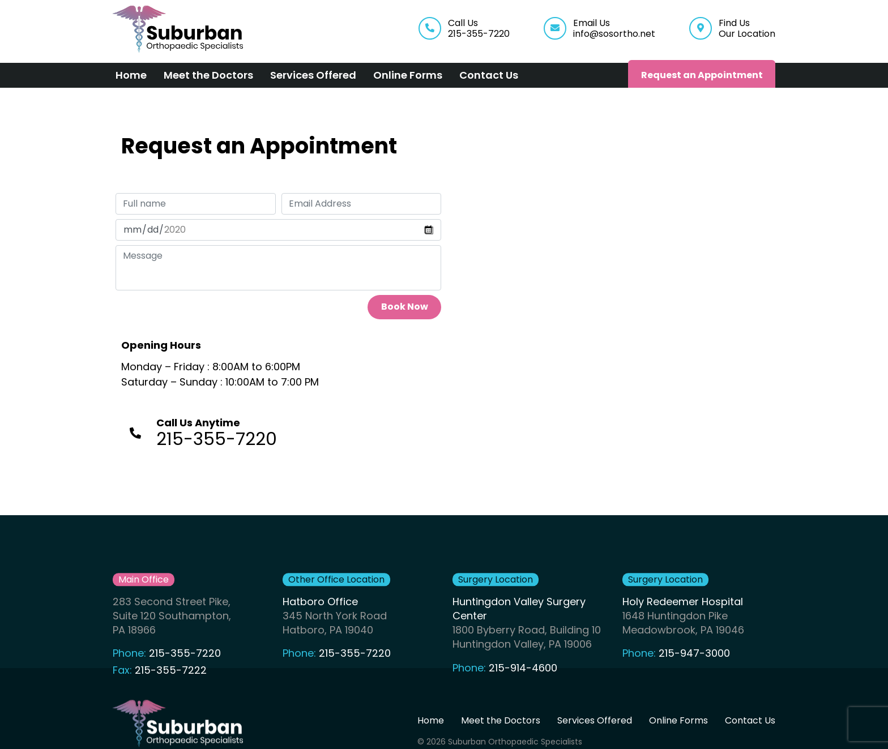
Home (131, 75)
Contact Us (488, 75)
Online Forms (407, 75)
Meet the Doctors (208, 75)
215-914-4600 (523, 689)
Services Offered (313, 75)
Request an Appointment (702, 75)
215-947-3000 (694, 675)
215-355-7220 (185, 675)
